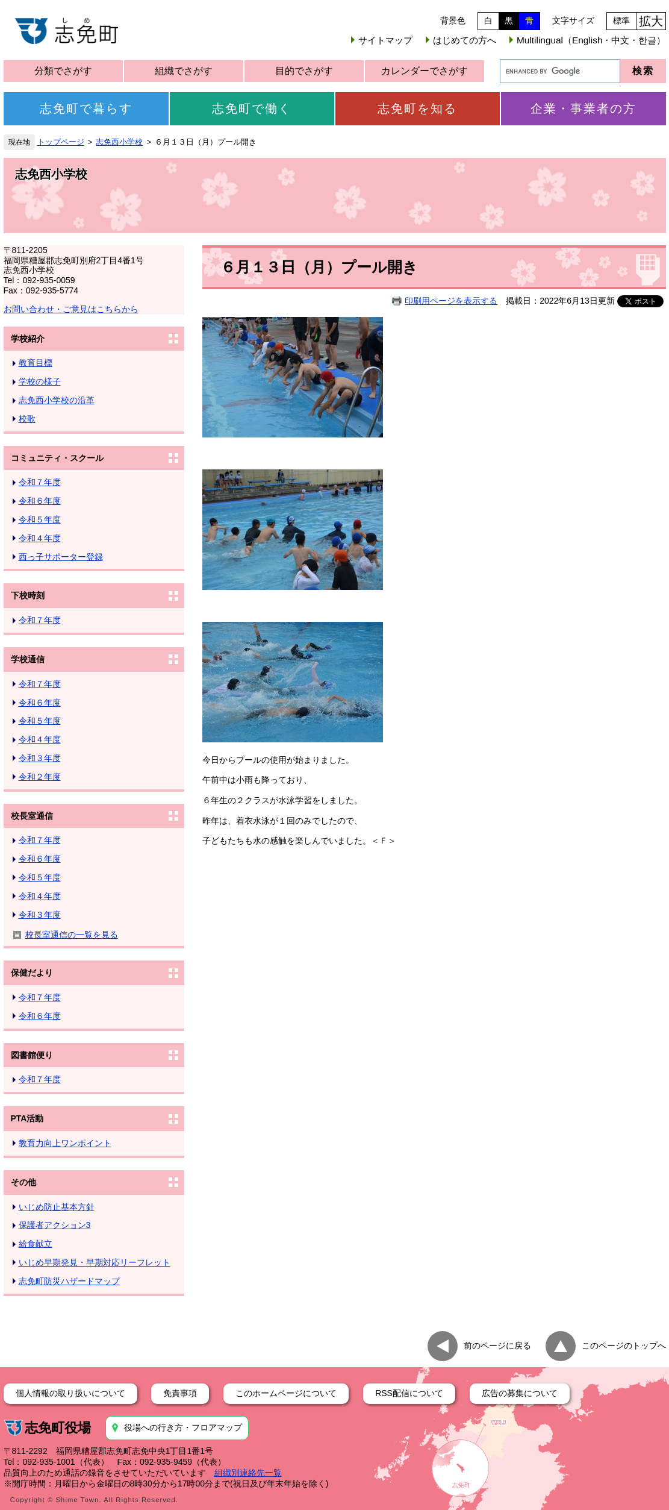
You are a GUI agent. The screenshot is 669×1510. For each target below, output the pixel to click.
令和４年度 (40, 538)
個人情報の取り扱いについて (70, 1393)
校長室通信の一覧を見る (71, 934)
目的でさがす (304, 71)
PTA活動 (27, 1118)
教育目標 (35, 363)
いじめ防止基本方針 (57, 1207)
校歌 (27, 419)
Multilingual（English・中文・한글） (591, 40)
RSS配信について (409, 1393)
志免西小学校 (119, 142)
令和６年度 (40, 501)
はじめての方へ (464, 40)
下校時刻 (28, 595)
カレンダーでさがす (424, 71)
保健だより (32, 972)
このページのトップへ (624, 1345)
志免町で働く (251, 108)
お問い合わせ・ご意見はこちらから (71, 309)
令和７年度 (40, 482)
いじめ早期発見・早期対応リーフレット (94, 1262)
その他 (23, 1182)
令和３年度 (40, 758)
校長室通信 (32, 816)
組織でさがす (184, 71)
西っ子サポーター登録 (61, 557)
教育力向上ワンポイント (65, 1143)
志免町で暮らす (86, 108)
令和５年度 (40, 519)
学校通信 (28, 659)
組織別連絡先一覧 (248, 1472)
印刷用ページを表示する (451, 300)
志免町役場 (58, 1427)
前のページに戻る (497, 1345)
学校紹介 (28, 338)
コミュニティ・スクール (57, 458)
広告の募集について (520, 1393)
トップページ (60, 142)
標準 (621, 20)
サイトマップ (385, 40)
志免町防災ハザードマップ (69, 1281)
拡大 (651, 21)
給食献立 (35, 1243)
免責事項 (180, 1393)
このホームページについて (286, 1393)
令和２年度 (40, 777)
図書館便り (32, 1055)
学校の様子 (40, 381)
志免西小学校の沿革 (57, 400)
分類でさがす (63, 71)
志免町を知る (417, 108)
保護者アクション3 (55, 1225)
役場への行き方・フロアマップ (183, 1427)
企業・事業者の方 (583, 108)
